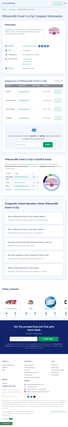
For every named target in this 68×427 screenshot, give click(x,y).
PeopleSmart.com (35, 346)
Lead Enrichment (29, 368)
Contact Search (28, 365)
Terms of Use (57, 344)
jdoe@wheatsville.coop (21, 177)
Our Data (27, 370)
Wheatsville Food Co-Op (32, 164)
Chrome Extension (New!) (31, 377)
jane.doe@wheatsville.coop (22, 189)
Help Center (55, 368)
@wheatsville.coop (24, 91)
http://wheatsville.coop (29, 46)
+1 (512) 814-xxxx (27, 59)
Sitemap (4, 383)
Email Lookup (28, 375)
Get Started (57, 4)
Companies (12, 9)
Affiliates (5, 368)
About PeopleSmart (8, 365)
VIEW (58, 92)
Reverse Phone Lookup (31, 373)
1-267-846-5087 (30, 387)
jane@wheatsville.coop (21, 186)
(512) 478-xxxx (26, 64)
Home (4, 9)
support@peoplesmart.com (34, 384)
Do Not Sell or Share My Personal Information (57, 372)
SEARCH (48, 144)
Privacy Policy (8, 346)
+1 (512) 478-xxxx (27, 62)
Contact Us (54, 365)
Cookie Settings (6, 423)
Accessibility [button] (7, 419)
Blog (3, 370)
